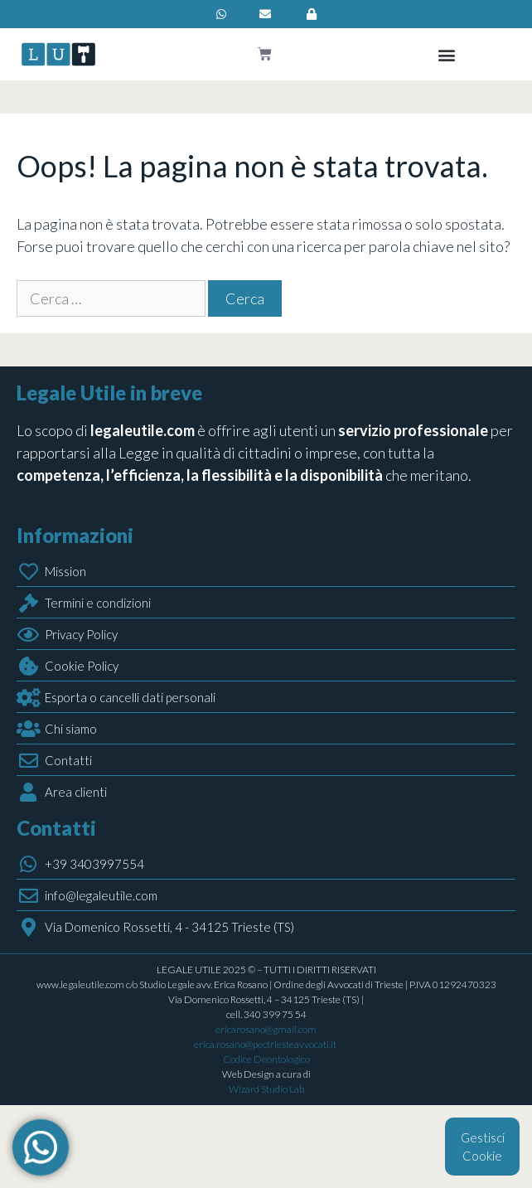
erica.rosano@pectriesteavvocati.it (265, 1044)
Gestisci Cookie (483, 1147)
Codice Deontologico (266, 1059)
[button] (447, 54)
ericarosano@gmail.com (266, 1029)
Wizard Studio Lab (266, 1089)
